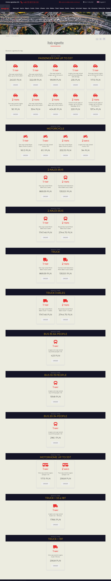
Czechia (32, 8)
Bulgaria (27, 8)
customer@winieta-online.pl (69, 2)
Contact (108, 8)
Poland (57, 8)
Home (7, 36)
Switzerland (79, 8)
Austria (22, 8)
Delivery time (102, 8)
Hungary (85, 8)
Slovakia (67, 8)
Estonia (37, 8)
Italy (89, 8)
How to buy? (16, 8)
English (101, 2)
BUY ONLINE (89, 2)
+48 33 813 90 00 (29, 2)
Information (94, 8)
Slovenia (72, 8)
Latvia (47, 8)
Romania (62, 8)
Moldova (52, 8)
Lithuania (42, 8)
